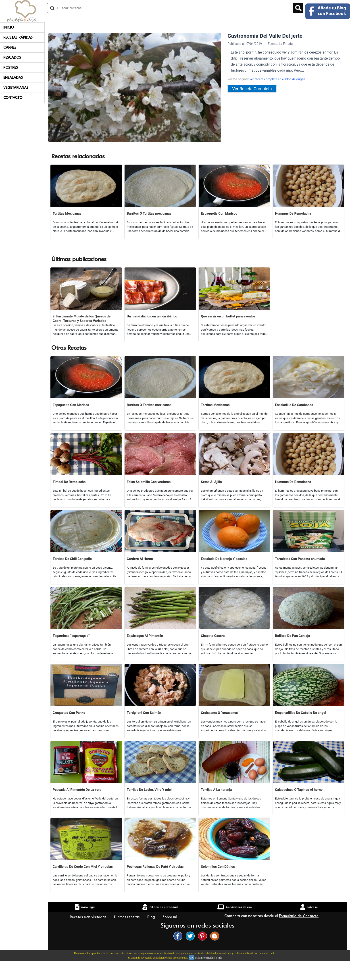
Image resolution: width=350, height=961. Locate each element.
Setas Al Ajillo (211, 482)
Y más (218, 957)
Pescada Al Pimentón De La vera (77, 790)
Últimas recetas (127, 917)
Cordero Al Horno (140, 559)
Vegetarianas (15, 88)
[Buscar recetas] (170, 8)
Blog (151, 917)
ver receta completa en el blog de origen (277, 79)
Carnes (9, 48)
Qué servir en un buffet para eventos (228, 316)
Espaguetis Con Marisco (219, 213)
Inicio (8, 27)
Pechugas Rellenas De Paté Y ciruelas (155, 867)
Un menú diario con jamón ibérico (152, 316)
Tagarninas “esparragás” (71, 636)
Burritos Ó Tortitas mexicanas (149, 213)
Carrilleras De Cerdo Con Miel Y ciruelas (83, 867)
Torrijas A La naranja (216, 790)
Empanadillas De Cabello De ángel (300, 713)
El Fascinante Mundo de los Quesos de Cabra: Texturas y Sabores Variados (81, 318)
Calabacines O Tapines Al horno (299, 790)
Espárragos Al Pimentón (145, 636)
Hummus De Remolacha (293, 213)
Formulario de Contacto (299, 916)
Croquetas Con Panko (69, 713)
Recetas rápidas (18, 37)
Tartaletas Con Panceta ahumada (300, 559)
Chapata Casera (213, 636)
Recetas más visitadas (88, 917)
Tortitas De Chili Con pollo (72, 559)
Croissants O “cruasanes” (220, 713)
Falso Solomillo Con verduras (149, 482)
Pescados (12, 58)
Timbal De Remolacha (69, 482)
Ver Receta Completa (252, 88)
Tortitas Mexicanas (67, 213)
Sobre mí (170, 917)
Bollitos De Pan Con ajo (292, 636)
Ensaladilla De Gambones (294, 405)
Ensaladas (13, 78)
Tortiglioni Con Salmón (144, 713)
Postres (10, 68)
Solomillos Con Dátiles (218, 867)
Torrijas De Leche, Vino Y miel (149, 790)
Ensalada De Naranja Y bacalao (224, 559)
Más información (204, 957)
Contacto (12, 98)
